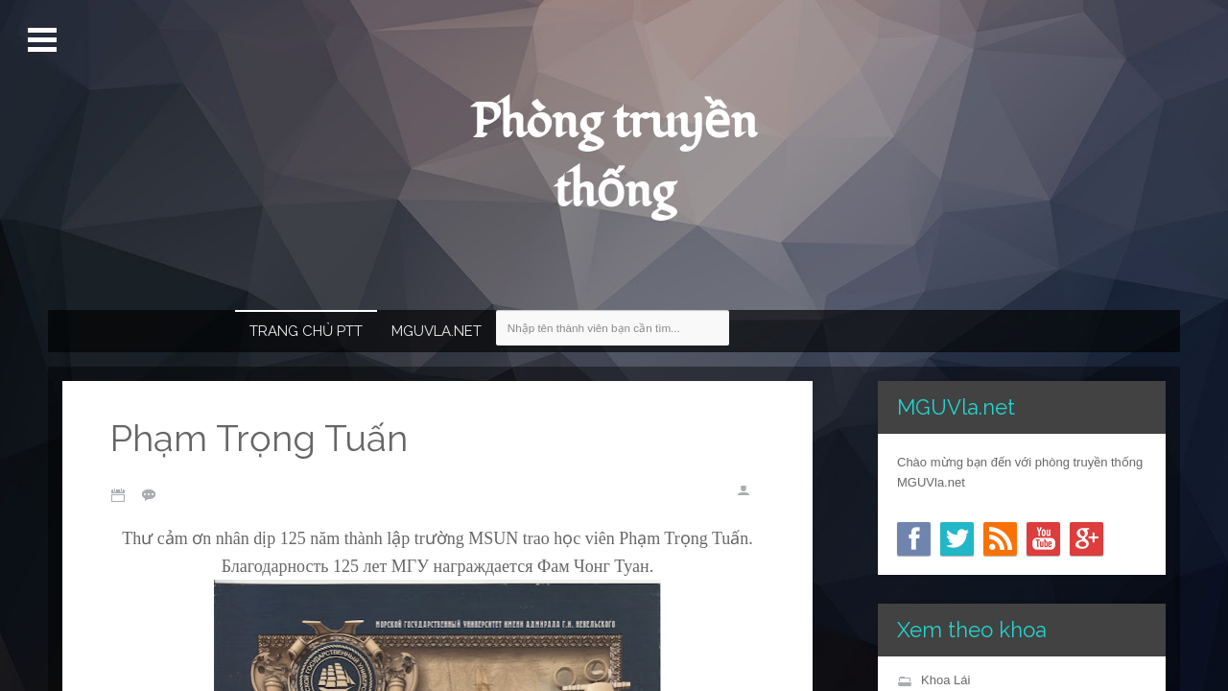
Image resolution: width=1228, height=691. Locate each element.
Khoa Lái (945, 680)
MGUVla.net (436, 331)
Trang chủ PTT (306, 331)
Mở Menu (44, 40)
